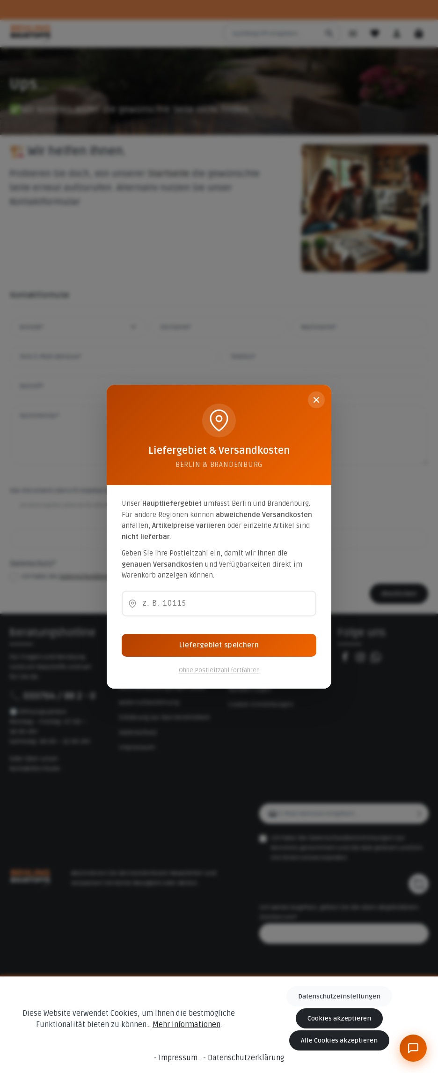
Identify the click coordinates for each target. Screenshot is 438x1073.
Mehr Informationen (186, 1025)
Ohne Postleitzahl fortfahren (219, 670)
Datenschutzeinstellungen (339, 996)
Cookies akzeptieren (339, 1018)
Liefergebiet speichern (219, 645)
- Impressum (176, 1058)
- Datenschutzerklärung (243, 1058)
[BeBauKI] (413, 1048)
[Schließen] (316, 399)
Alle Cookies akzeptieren (339, 1040)
